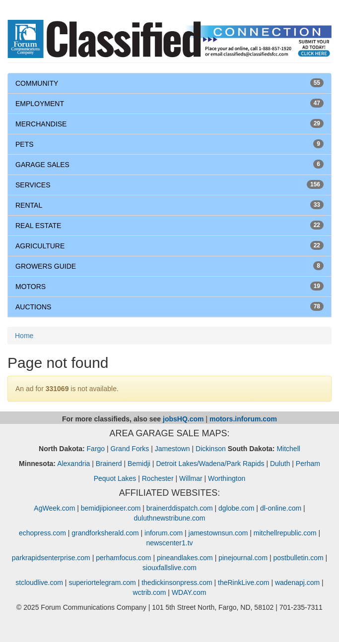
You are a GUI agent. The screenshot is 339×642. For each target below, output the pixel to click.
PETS (24, 144)
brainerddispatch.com (179, 508)
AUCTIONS (33, 307)
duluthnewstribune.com (169, 518)
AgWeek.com (54, 508)
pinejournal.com (243, 558)
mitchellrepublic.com (285, 533)
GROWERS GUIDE (45, 266)
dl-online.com (280, 508)
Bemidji (139, 463)
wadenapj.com (297, 582)
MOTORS (30, 287)
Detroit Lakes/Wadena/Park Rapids (210, 463)
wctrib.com (149, 592)
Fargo (96, 449)
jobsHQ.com (183, 419)
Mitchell (288, 449)
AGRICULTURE (40, 246)
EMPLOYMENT (39, 104)
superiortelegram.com (102, 582)
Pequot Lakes (115, 478)
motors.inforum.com (243, 419)
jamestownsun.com (218, 533)
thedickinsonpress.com (176, 582)
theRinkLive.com (244, 582)
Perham (308, 463)
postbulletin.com (298, 558)
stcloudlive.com (39, 582)
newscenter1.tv (169, 543)
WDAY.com (189, 592)
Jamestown (172, 449)
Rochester (158, 478)
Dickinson (211, 449)
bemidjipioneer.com (111, 508)
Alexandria (73, 463)
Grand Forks (130, 449)
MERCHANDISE (41, 124)
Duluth (280, 463)
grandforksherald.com (104, 533)
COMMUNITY (36, 83)
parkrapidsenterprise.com (51, 558)
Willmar (191, 478)
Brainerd (109, 463)
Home (24, 336)
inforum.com (163, 533)
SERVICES (33, 185)
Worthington (226, 478)
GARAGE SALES (42, 165)
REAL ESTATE (38, 226)
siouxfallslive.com (169, 568)
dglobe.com (236, 508)
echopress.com (42, 533)
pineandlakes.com (185, 558)
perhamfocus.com (123, 558)
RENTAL (28, 205)
